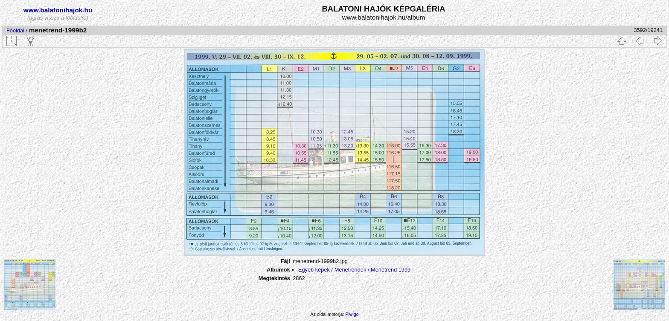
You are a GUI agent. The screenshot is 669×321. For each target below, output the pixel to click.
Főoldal (15, 30)
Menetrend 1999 (390, 269)
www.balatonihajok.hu (58, 10)
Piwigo (351, 314)
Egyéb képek (314, 269)
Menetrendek (350, 269)
